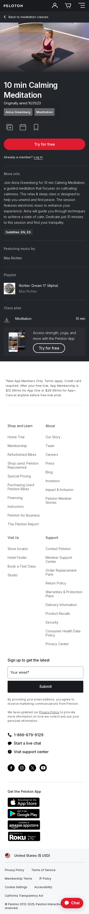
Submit (45, 686)
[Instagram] (21, 768)
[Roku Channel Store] (43, 839)
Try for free (44, 144)
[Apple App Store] (43, 805)
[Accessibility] (43, 887)
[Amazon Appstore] (43, 828)
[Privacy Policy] (14, 870)
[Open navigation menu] (81, 5)
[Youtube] (43, 768)
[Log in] (38, 157)
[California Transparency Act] (24, 896)
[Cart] (68, 5)
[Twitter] (32, 768)
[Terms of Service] (43, 870)
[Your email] (45, 672)
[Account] (55, 5)
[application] (70, 903)
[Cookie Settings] (16, 887)
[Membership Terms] (18, 879)
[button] (9, 127)
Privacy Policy (49, 712)
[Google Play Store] (43, 817)
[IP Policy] (45, 879)
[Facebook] (11, 768)
